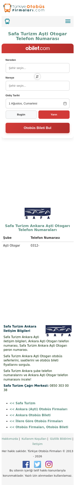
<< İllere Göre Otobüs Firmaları (36, 421)
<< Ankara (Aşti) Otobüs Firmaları (38, 409)
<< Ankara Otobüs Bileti (30, 415)
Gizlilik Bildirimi (61, 438)
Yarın (54, 114)
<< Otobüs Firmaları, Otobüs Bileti (39, 427)
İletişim (37, 444)
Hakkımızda (10, 438)
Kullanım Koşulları (34, 438)
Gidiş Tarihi (13, 95)
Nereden (11, 59)
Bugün (21, 114)
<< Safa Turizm (22, 403)
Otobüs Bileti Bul (37, 128)
